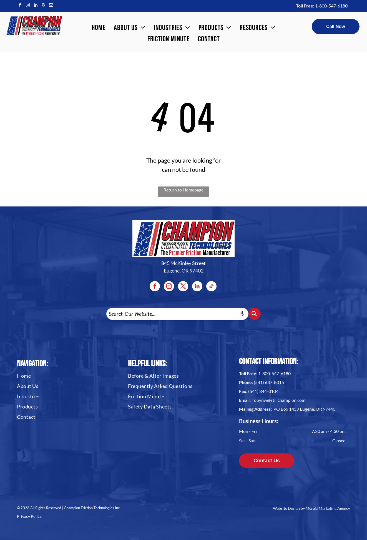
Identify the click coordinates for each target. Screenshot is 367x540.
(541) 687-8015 (269, 382)
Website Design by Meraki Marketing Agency (311, 508)
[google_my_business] (43, 5)
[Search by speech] (242, 314)
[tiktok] (211, 287)
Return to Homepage (183, 189)
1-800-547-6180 (331, 5)
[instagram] (28, 5)
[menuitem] (98, 28)
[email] (51, 5)
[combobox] (177, 314)
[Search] (254, 314)
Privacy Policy (29, 516)
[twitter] (183, 287)
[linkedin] (35, 5)
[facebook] (20, 5)
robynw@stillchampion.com (278, 400)
